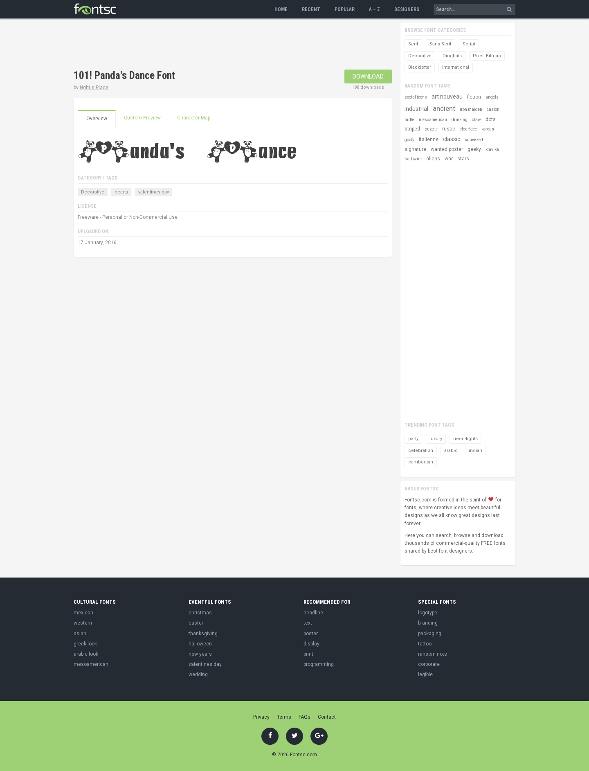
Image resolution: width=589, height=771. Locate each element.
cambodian (420, 462)
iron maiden (471, 109)
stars (463, 159)
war (449, 159)
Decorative (92, 192)
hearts (121, 192)
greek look (85, 644)
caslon (493, 109)
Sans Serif (440, 44)
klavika (492, 149)
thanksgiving (203, 633)
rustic (448, 129)
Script (469, 44)
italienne (428, 139)
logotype (427, 613)
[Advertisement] (222, 45)
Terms (284, 717)
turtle (409, 119)
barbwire (413, 159)
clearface (468, 129)
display (311, 644)
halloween (200, 644)
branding (428, 623)
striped (412, 129)
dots (491, 119)
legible (425, 674)
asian (80, 633)
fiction (474, 97)
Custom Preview (142, 118)
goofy (409, 139)
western (83, 623)
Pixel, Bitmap (487, 55)
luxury (435, 438)
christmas (200, 613)
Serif (413, 44)
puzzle (431, 129)
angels (492, 97)
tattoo (425, 644)
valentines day (153, 192)
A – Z (374, 9)
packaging (429, 633)
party (413, 438)
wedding (198, 674)
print (308, 654)
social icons (416, 97)
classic (451, 139)
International (455, 67)
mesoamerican (433, 119)
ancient (444, 108)
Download (368, 76)
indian (475, 450)
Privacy (261, 717)
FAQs (304, 717)
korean (487, 129)
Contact (327, 717)
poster (310, 633)
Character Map (193, 118)
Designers (406, 9)
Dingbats (452, 55)
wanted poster (447, 149)
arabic (451, 450)
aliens (433, 159)
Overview (96, 118)
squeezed (474, 139)
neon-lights (465, 438)
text (307, 623)
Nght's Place (94, 87)
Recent (311, 9)
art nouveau (447, 96)
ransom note (432, 654)
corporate (429, 664)
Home (281, 9)
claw (476, 119)
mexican (83, 613)
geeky (474, 149)
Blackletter (419, 67)
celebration (420, 450)
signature (415, 149)
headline (313, 613)
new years (200, 654)
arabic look (86, 654)
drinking (460, 119)
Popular (345, 9)
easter (196, 623)
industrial (416, 109)
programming (318, 664)
